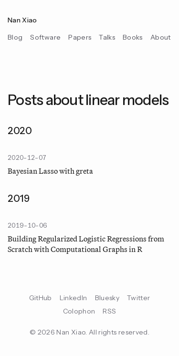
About (160, 37)
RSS (109, 311)
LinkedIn (73, 297)
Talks (107, 37)
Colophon (79, 311)
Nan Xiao (22, 20)
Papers (79, 37)
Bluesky (107, 297)
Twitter (138, 297)
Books (133, 37)
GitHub (40, 297)
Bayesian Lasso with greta (50, 171)
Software (45, 37)
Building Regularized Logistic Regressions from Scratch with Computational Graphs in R (86, 244)
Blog (15, 37)
